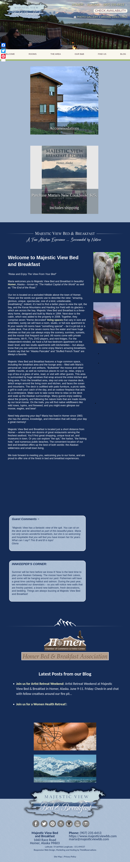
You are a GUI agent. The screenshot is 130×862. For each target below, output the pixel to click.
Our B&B (79, 54)
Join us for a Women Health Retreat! (41, 704)
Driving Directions (114, 17)
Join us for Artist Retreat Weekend (39, 684)
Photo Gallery (87, 17)
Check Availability (110, 10)
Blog (123, 54)
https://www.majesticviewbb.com (93, 836)
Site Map (58, 856)
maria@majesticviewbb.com (89, 839)
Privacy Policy (70, 856)
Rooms (33, 54)
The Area (55, 54)
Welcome (9, 54)
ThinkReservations (88, 850)
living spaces (55, 320)
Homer (12, 284)
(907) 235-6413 (113, 4)
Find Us (102, 54)
